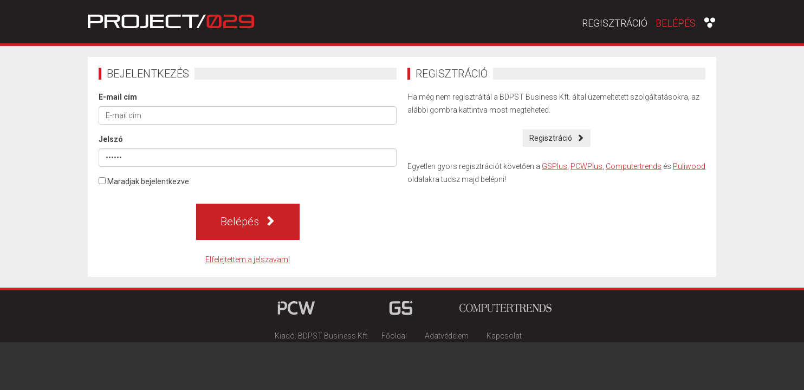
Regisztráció (614, 23)
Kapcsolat (504, 336)
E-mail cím (118, 97)
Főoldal (394, 336)
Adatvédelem (447, 336)
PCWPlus (586, 166)
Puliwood (689, 166)
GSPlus (554, 166)
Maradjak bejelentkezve (144, 181)
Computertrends (634, 166)
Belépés (676, 23)
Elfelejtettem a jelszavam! (247, 259)
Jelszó (111, 139)
